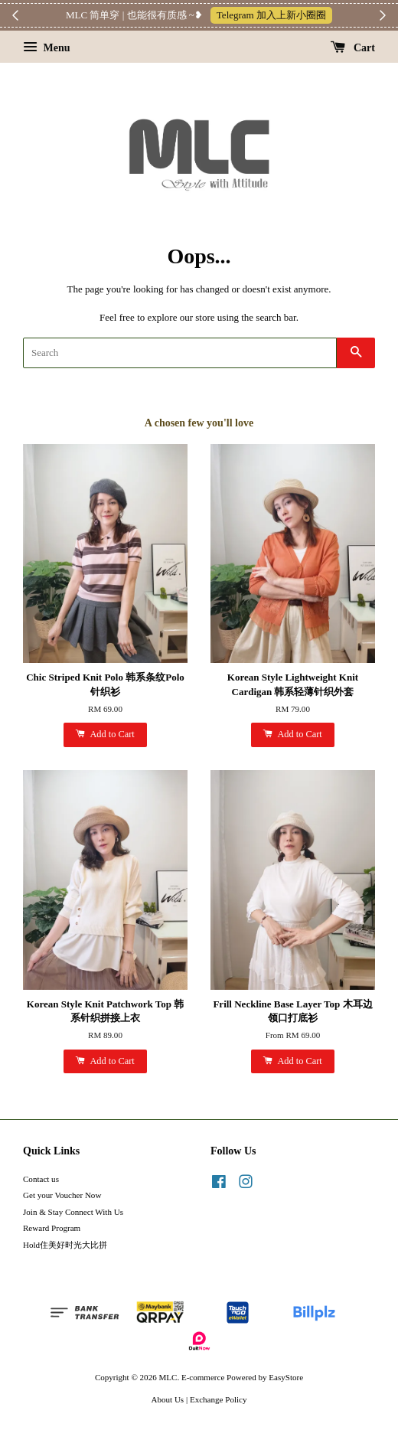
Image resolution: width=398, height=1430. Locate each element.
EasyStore (286, 1377)
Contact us (41, 1179)
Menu (46, 48)
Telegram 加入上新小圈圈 (271, 15)
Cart (353, 48)
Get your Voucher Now (62, 1195)
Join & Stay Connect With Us (73, 1211)
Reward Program (51, 1227)
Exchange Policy (218, 1399)
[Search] (180, 353)
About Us (168, 1399)
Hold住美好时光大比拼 (65, 1244)
